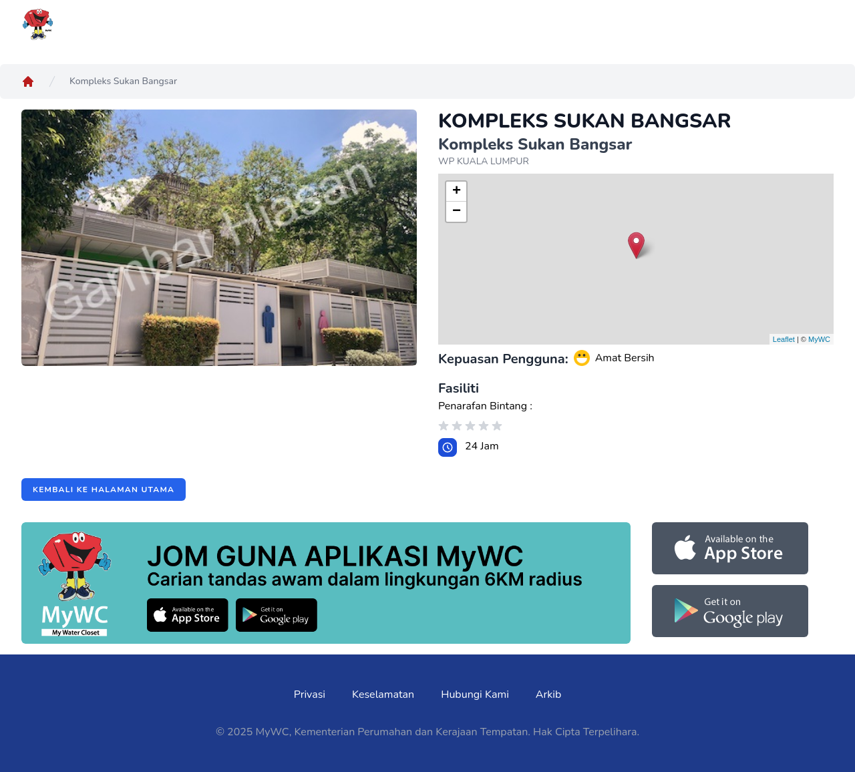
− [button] (456, 212)
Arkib (548, 694)
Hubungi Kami (475, 694)
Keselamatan (383, 694)
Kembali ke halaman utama (103, 489)
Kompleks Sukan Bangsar (123, 81)
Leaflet (784, 339)
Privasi (309, 694)
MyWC (819, 339)
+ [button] (456, 192)
